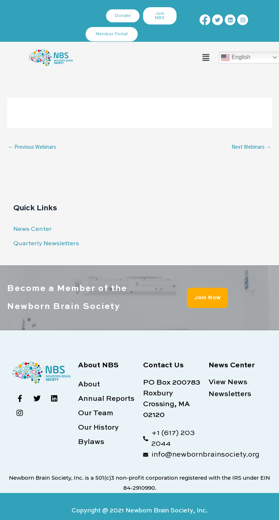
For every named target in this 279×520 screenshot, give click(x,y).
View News (228, 382)
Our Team (95, 413)
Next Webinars (251, 146)
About (89, 384)
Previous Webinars (32, 146)
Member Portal (112, 34)
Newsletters (230, 394)
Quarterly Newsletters (46, 244)
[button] (206, 57)
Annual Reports (106, 399)
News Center (32, 229)
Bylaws (91, 442)
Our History (98, 427)
